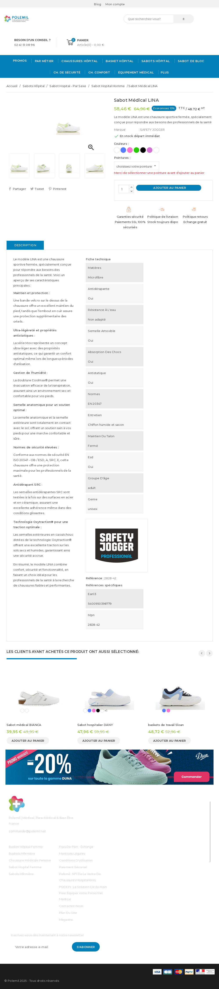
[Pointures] (136, 165)
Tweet (39, 189)
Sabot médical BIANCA (24, 725)
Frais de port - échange (76, 846)
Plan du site (68, 912)
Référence (94, 578)
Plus (165, 72)
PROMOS (20, 60)
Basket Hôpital (119, 61)
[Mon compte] (115, 4)
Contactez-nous (71, 906)
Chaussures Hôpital (79, 61)
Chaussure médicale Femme (30, 860)
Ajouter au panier (169, 187)
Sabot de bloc (190, 61)
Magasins (66, 919)
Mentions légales (72, 853)
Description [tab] (25, 245)
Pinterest (60, 189)
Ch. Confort (98, 72)
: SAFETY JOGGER (152, 129)
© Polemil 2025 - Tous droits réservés (31, 980)
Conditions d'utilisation (76, 860)
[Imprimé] (156, 150)
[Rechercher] (159, 18)
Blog (97, 4)
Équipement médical (135, 72)
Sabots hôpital (155, 61)
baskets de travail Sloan (166, 725)
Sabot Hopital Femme (25, 867)
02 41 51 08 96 (24, 44)
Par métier (43, 61)
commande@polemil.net (27, 831)
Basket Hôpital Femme (26, 846)
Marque (120, 129)
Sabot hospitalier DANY (95, 725)
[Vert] (136, 150)
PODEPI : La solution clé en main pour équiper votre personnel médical (83, 893)
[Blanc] (116, 150)
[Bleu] (123, 150)
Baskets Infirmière (22, 853)
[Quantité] (124, 189)
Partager (19, 189)
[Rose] (130, 150)
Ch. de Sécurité (66, 72)
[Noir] (143, 150)
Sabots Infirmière (21, 874)
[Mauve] (149, 150)
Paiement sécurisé (73, 867)
